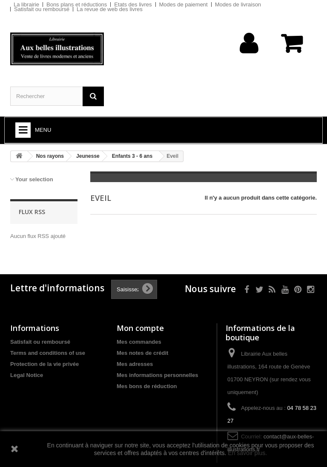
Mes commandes (139, 342)
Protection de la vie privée (44, 364)
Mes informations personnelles (157, 375)
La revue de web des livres (110, 9)
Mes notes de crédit (142, 353)
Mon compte (140, 328)
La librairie (26, 4)
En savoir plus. (247, 453)
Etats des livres (133, 4)
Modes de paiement (183, 4)
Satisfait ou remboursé (41, 9)
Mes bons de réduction (147, 386)
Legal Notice (26, 375)
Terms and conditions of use (47, 353)
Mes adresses (135, 364)
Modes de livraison (238, 4)
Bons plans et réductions (76, 4)
